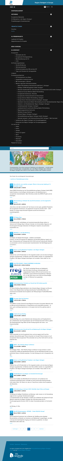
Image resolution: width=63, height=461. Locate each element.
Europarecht (14, 53)
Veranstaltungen (16, 26)
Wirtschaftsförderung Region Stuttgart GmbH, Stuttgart (33, 116)
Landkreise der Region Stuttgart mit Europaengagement (31, 120)
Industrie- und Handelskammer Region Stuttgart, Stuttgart (34, 104)
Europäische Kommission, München (27, 94)
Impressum (17, 444)
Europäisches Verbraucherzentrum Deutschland (30, 96)
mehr (11, 197)
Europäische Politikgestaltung (24, 57)
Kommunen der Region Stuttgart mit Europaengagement (31, 122)
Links (17, 61)
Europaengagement (17, 11)
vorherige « (15, 429)
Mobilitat (18, 139)
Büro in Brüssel (16, 46)
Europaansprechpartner (17, 75)
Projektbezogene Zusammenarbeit (20, 21)
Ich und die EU (15, 124)
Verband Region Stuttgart (24, 450)
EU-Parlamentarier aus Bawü (23, 77)
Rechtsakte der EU (21, 55)
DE (49, 7)
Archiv (13, 31)
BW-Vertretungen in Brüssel (23, 81)
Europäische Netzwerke (17, 17)
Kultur (17, 128)
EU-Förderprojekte (17, 36)
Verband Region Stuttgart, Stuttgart (27, 114)
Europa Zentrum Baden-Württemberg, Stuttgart (30, 98)
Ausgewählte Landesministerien (24, 79)
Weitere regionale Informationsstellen (26, 83)
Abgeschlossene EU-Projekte (19, 41)
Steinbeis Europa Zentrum (25, 112)
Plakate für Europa (16, 143)
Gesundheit (19, 141)
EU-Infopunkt (15, 50)
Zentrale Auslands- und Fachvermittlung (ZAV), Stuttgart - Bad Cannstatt (37, 118)
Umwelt (18, 130)
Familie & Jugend (20, 132)
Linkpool (13, 73)
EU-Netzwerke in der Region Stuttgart (21, 19)
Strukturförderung (21, 65)
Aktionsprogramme (21, 67)
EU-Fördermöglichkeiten (18, 63)
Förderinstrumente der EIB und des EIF (26, 69)
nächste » (41, 429)
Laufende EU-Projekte (17, 39)
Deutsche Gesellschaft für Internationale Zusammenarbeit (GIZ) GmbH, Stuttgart (39, 89)
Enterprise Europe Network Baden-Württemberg (31, 92)
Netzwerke (14, 14)
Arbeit (17, 126)
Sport (17, 135)
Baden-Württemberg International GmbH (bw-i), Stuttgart (33, 85)
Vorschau (13, 29)
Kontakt (12, 444)
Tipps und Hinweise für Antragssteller (26, 71)
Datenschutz (24, 444)
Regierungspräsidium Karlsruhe (26, 110)
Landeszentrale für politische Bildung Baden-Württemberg (34, 108)
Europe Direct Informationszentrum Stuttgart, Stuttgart (33, 100)
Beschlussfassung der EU (22, 59)
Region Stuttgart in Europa (44, 3)
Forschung (18, 137)
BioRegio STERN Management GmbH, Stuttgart (30, 87)
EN (52, 7)
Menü (11, 7)
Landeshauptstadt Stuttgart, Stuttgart (28, 106)
